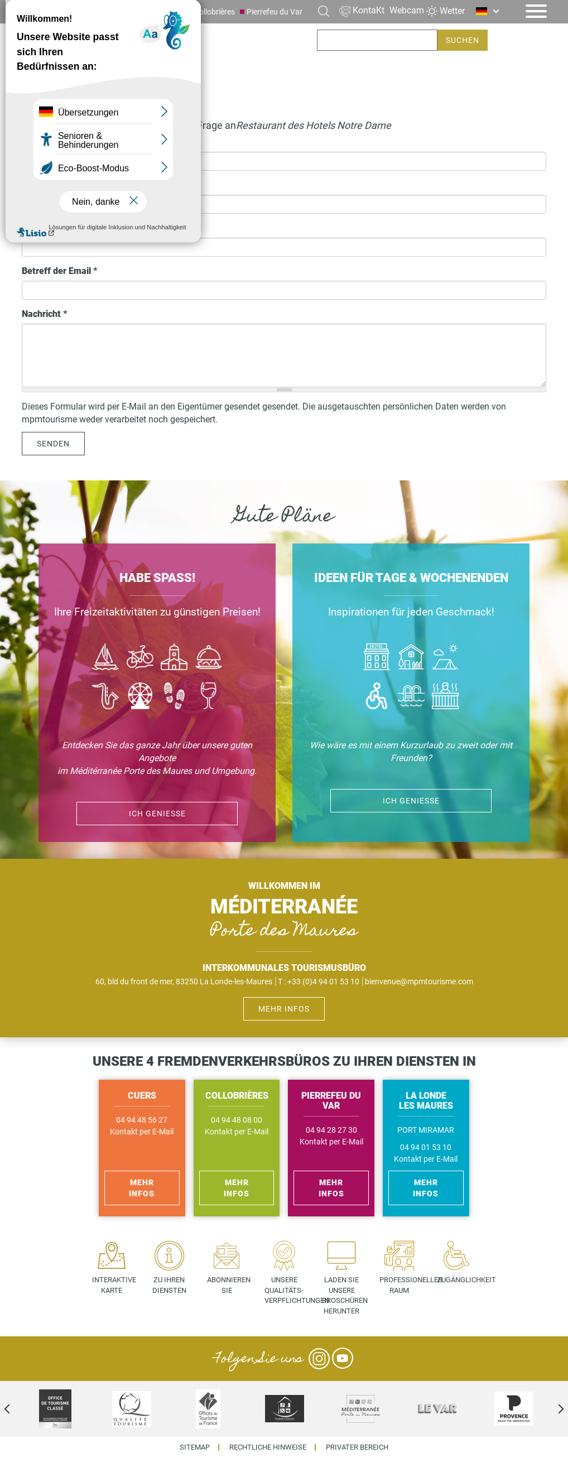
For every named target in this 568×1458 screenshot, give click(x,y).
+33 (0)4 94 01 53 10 (323, 981)
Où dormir (411, 658)
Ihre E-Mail (47, 228)
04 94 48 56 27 (141, 1120)
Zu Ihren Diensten (169, 1285)
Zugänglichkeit (460, 1280)
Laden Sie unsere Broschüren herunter (345, 1295)
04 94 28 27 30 (331, 1130)
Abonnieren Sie (229, 1285)
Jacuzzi (445, 697)
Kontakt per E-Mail (142, 1132)
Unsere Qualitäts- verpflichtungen (288, 1290)
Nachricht (44, 314)
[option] (55, 1409)
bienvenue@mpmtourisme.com (419, 981)
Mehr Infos (284, 1008)
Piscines (411, 697)
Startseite (42, 97)
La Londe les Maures (115, 11)
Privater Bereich (357, 1447)
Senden (53, 443)
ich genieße (411, 800)
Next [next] (551, 1409)
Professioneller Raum (403, 1285)
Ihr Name (40, 142)
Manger (208, 658)
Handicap (376, 697)
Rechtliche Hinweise (267, 1447)
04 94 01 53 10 (425, 1147)
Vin (208, 697)
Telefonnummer (57, 185)
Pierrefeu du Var (274, 11)
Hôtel (376, 658)
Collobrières (214, 11)
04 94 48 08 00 (236, 1120)
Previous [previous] (16, 1409)
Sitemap (195, 1447)
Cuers (172, 11)
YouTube (342, 1359)
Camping (445, 658)
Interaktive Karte (114, 1285)
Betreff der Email (59, 271)
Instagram (319, 1359)
